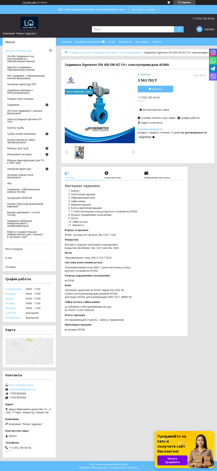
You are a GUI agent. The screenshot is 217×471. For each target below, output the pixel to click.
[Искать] (179, 29)
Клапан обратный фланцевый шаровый (25, 205)
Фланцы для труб (18, 148)
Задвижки (13, 105)
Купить (157, 89)
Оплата (156, 41)
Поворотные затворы (20, 99)
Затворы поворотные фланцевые (20, 176)
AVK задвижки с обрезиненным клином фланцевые (26, 77)
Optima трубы (15, 128)
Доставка (141, 41)
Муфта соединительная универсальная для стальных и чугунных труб (25, 234)
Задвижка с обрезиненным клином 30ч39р (23, 190)
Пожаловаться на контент (124, 467)
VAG (9, 183)
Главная (66, 41)
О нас (111, 41)
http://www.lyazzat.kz (21, 385)
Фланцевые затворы (19, 154)
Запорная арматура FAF (21, 84)
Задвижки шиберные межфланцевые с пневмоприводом (19, 223)
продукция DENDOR (19, 198)
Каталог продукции (88, 41)
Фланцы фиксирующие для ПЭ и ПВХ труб (25, 161)
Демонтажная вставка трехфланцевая (21, 141)
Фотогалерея (14, 249)
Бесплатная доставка (156, 109)
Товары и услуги (80, 52)
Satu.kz (124, 464)
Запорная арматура (19, 169)
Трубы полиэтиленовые (21, 134)
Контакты (125, 41)
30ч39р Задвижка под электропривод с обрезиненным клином (21, 59)
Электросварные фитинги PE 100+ (24, 120)
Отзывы (10, 267)
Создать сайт (29, 2)
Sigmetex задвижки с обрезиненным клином (21, 68)
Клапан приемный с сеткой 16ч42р (23, 213)
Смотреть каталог (143, 9)
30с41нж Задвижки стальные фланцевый (24, 112)
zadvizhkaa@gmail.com (22, 389)
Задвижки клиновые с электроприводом (117, 52)
